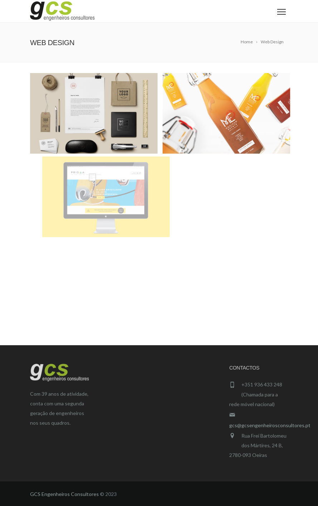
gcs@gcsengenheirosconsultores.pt (269, 425)
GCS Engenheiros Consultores (64, 494)
